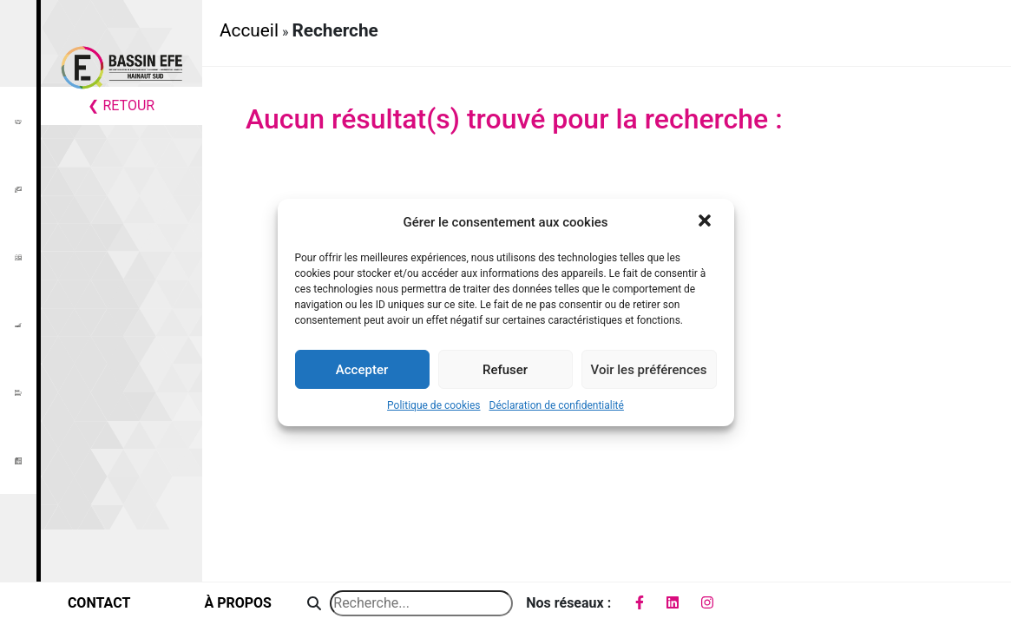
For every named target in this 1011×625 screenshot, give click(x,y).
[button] (706, 222)
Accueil (249, 30)
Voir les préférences (649, 370)
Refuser (505, 370)
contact (99, 603)
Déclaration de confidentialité (556, 405)
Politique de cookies (433, 405)
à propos (238, 603)
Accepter (362, 370)
